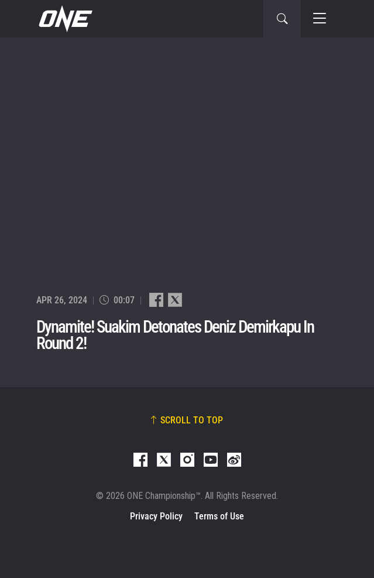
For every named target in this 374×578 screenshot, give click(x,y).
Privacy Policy (156, 516)
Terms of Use (219, 516)
